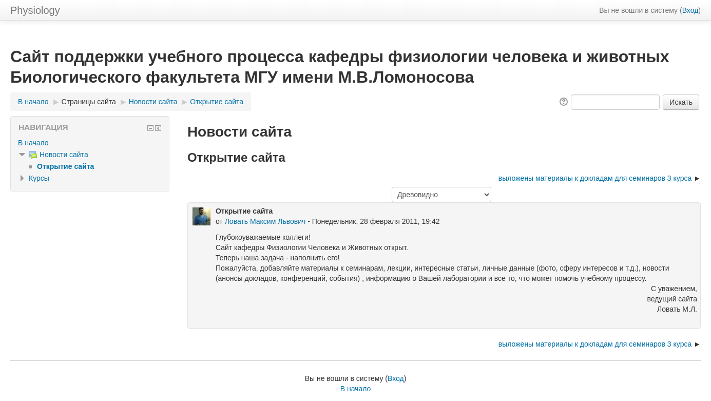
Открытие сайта (216, 102)
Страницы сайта (89, 102)
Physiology (35, 10)
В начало (33, 102)
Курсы (39, 178)
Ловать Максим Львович (265, 221)
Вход (690, 10)
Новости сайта (153, 102)
